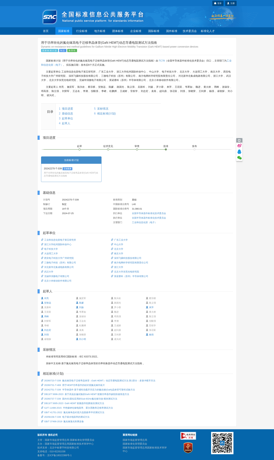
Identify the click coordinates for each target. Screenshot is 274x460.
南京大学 (117, 253)
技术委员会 (190, 31)
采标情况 (102, 108)
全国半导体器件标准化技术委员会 (149, 213)
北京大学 (117, 249)
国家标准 (63, 31)
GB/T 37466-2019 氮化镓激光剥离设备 (62, 421)
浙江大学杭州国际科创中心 (56, 244)
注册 (231, 3)
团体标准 (117, 31)
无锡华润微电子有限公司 (55, 276)
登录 (218, 3)
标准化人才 (208, 31)
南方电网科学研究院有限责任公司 (129, 262)
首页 (46, 31)
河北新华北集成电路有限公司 (57, 267)
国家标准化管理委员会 (135, 443)
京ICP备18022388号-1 (59, 455)
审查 (137, 146)
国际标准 (153, 31)
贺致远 (46, 302)
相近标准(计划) (106, 113)
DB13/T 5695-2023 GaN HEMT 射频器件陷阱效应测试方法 (72, 403)
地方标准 (99, 31)
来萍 (150, 307)
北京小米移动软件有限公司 (56, 280)
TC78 (162, 60)
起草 (79, 146)
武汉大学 (47, 271)
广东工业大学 (119, 240)
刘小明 (81, 339)
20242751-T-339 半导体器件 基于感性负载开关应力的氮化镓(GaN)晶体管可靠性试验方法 (88, 389)
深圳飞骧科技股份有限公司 (126, 258)
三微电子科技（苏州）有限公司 (58, 262)
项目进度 (67, 108)
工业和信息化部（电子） (144, 222)
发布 (194, 146)
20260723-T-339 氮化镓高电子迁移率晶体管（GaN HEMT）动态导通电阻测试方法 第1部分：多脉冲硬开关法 (98, 380)
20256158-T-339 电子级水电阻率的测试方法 (65, 417)
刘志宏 (46, 330)
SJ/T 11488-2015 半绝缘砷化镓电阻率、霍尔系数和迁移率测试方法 (77, 408)
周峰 (45, 316)
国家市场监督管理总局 (135, 440)
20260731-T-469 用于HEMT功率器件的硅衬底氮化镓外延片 (73, 385)
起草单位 (67, 118)
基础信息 (67, 113)
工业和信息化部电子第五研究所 (58, 240)
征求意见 (108, 146)
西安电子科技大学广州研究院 (57, 258)
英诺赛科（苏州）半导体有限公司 (129, 276)
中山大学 (117, 244)
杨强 (150, 334)
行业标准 (81, 31)
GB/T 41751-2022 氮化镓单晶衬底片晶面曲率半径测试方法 (72, 412)
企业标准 (135, 31)
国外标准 (171, 31)
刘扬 (80, 307)
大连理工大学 (49, 253)
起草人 (66, 123)
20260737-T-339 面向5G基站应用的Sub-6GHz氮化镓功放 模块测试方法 (79, 398)
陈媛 (80, 302)
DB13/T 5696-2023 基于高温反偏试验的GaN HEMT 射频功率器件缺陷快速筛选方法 (85, 394)
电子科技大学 (49, 249)
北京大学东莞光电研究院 (125, 271)
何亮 (45, 298)
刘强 (45, 334)
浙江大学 (117, 267)
